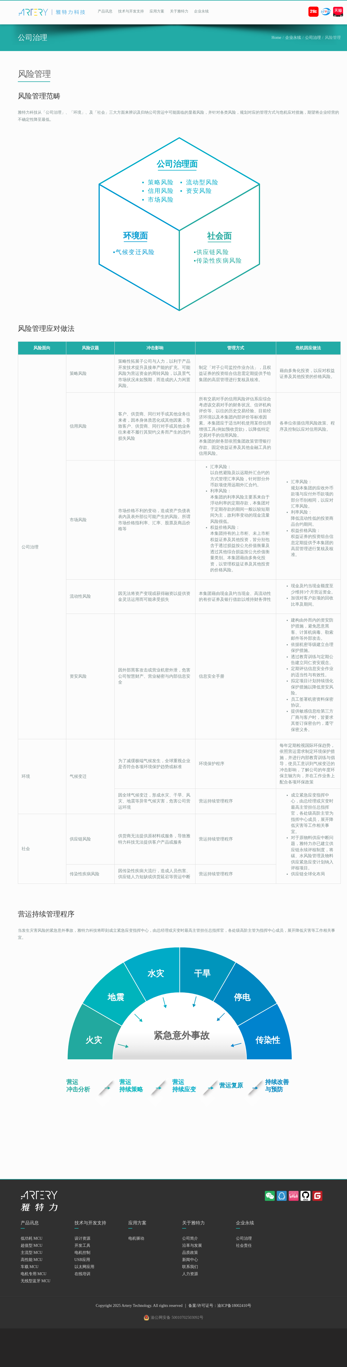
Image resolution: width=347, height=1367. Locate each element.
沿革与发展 (192, 1245)
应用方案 (157, 11)
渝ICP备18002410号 (234, 1305)
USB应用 (82, 1260)
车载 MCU (30, 1267)
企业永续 (201, 11)
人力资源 (190, 1274)
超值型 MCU (31, 1245)
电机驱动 (136, 1238)
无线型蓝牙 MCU (35, 1281)
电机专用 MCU (33, 1274)
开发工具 (82, 1245)
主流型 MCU (31, 1252)
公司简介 (190, 1238)
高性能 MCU (31, 1260)
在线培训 (82, 1274)
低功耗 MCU (31, 1238)
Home (276, 37)
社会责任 (244, 1245)
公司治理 (313, 37)
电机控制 (82, 1252)
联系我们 (190, 1267)
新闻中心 (190, 1260)
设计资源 (82, 1238)
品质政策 (190, 1252)
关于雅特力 (179, 11)
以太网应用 (84, 1267)
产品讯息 (105, 11)
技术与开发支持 (131, 11)
